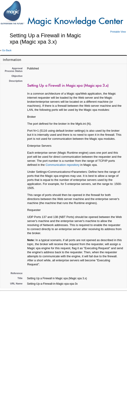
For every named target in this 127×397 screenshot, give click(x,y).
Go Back (6, 50)
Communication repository (63, 164)
